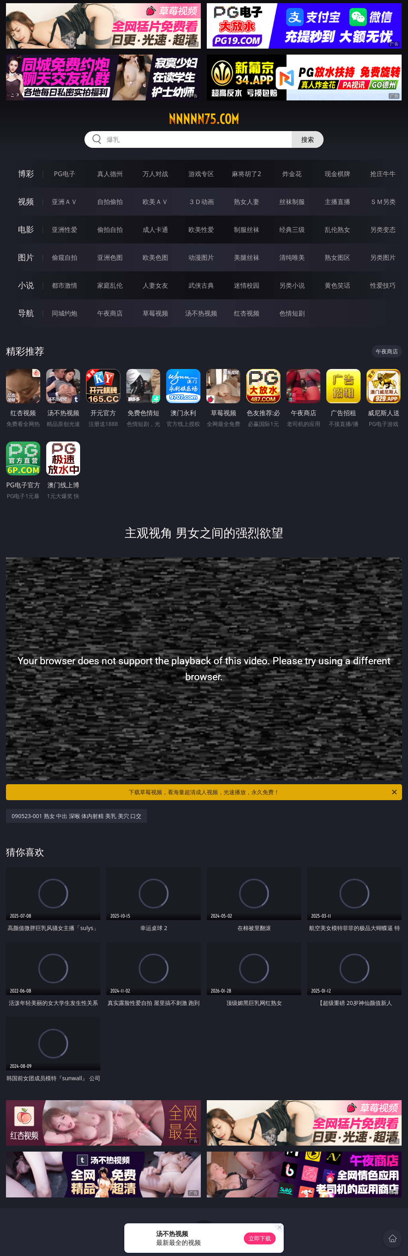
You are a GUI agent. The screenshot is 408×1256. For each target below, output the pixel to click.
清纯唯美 (292, 257)
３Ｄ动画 (201, 201)
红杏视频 (246, 313)
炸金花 (292, 173)
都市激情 (64, 285)
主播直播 (337, 201)
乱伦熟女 (337, 229)
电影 (26, 229)
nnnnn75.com (204, 119)
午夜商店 (110, 313)
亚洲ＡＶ (64, 201)
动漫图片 (201, 257)
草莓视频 (155, 313)
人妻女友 (155, 285)
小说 (26, 285)
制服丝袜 (246, 229)
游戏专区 (201, 173)
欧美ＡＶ (155, 201)
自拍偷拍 (110, 201)
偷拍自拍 (110, 229)
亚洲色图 (110, 257)
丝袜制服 (292, 201)
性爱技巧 (383, 285)
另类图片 (383, 257)
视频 (26, 201)
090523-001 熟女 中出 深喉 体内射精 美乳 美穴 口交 (76, 816)
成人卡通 (155, 229)
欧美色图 (155, 257)
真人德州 (110, 173)
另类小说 (292, 285)
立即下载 (260, 1238)
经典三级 (292, 229)
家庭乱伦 (110, 285)
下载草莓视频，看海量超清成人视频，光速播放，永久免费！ (263, 792)
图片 (26, 257)
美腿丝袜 (246, 257)
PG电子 (64, 173)
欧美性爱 (201, 229)
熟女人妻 (246, 201)
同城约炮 (64, 313)
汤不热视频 (201, 313)
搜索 (307, 139)
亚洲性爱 (64, 229)
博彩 (26, 173)
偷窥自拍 (64, 257)
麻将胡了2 (246, 173)
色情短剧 (292, 313)
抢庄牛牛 (383, 173)
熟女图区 (337, 257)
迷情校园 (246, 285)
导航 (26, 313)
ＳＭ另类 (383, 201)
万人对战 (155, 173)
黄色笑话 (337, 285)
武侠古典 (201, 285)
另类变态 (383, 229)
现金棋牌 (337, 173)
